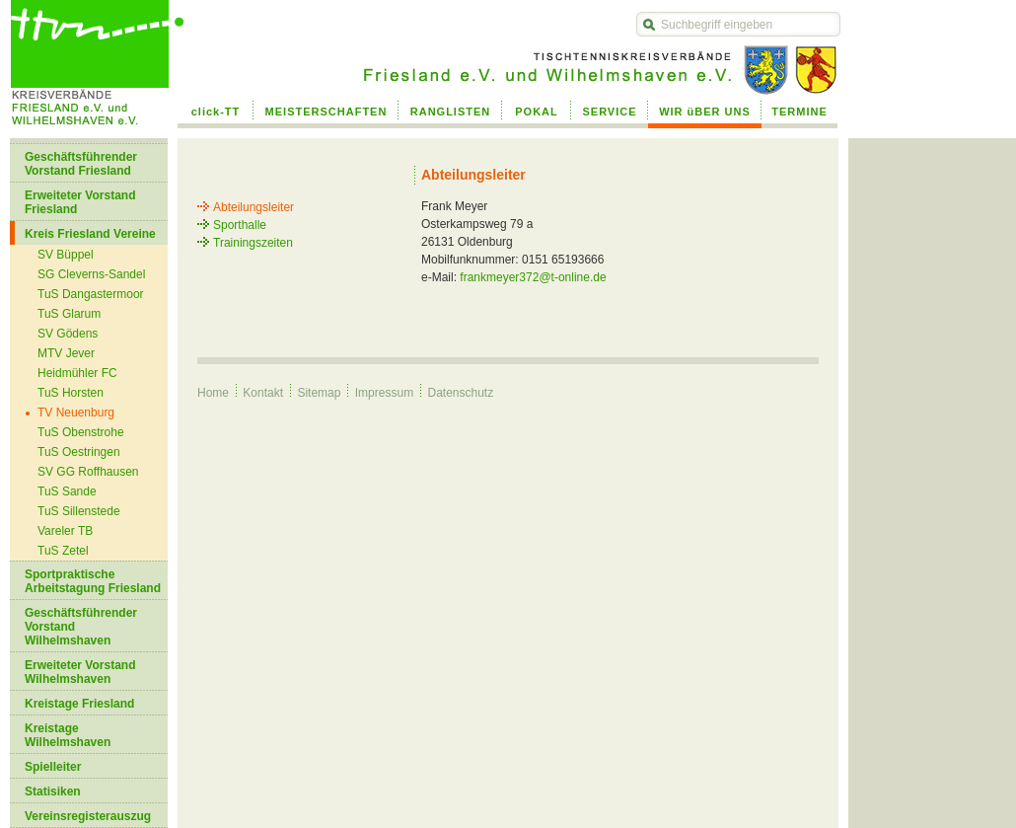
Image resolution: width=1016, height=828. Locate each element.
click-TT (216, 111)
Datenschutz (460, 393)
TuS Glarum (69, 314)
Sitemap (318, 393)
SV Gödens (67, 333)
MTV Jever (66, 353)
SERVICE (609, 111)
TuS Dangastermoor (90, 294)
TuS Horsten (70, 393)
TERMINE (799, 111)
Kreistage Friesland (79, 704)
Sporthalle (239, 225)
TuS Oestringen (78, 452)
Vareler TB (65, 531)
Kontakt (263, 393)
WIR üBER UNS (705, 111)
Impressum (384, 393)
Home (213, 393)
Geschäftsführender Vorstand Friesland (81, 164)
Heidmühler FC (77, 373)
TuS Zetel (63, 551)
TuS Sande (67, 491)
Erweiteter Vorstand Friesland (80, 202)
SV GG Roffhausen (88, 472)
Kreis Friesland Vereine (90, 234)
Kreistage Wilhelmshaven (67, 735)
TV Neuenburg (75, 412)
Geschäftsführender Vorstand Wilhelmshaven (81, 626)
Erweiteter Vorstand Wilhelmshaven (80, 672)
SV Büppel (65, 255)
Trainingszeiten (253, 243)
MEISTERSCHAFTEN (326, 111)
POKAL (536, 111)
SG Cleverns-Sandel (91, 274)
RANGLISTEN (450, 111)
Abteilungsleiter (253, 207)
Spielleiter (53, 767)
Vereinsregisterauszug (88, 816)
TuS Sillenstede (78, 511)
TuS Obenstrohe (80, 432)
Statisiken (53, 791)
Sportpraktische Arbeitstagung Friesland (93, 581)
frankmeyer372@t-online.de (533, 277)
